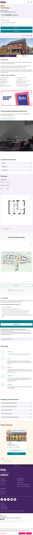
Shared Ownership (3, 480)
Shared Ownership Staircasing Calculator (23, 486)
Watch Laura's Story (16, 150)
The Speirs (9, 449)
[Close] (32, 530)
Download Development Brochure (8, 118)
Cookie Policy (2, 504)
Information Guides (20, 482)
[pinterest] (15, 499)
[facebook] (2, 499)
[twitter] (5, 499)
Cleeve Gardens (8, 11)
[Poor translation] (3, 519)
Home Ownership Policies (4, 508)
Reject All (28, 533)
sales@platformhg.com (11, 372)
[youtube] (11, 499)
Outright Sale (3, 484)
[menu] (31, 2)
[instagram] (8, 499)
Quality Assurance (3, 492)
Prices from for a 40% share (16, 456)
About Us (2, 490)
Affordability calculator (16, 324)
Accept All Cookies (22, 533)
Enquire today (16, 31)
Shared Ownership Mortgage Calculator (23, 484)
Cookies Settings (3, 533)
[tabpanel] (16, 46)
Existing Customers (20, 480)
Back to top (16, 465)
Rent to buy (2, 482)
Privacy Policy (2, 503)
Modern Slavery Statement (4, 507)
